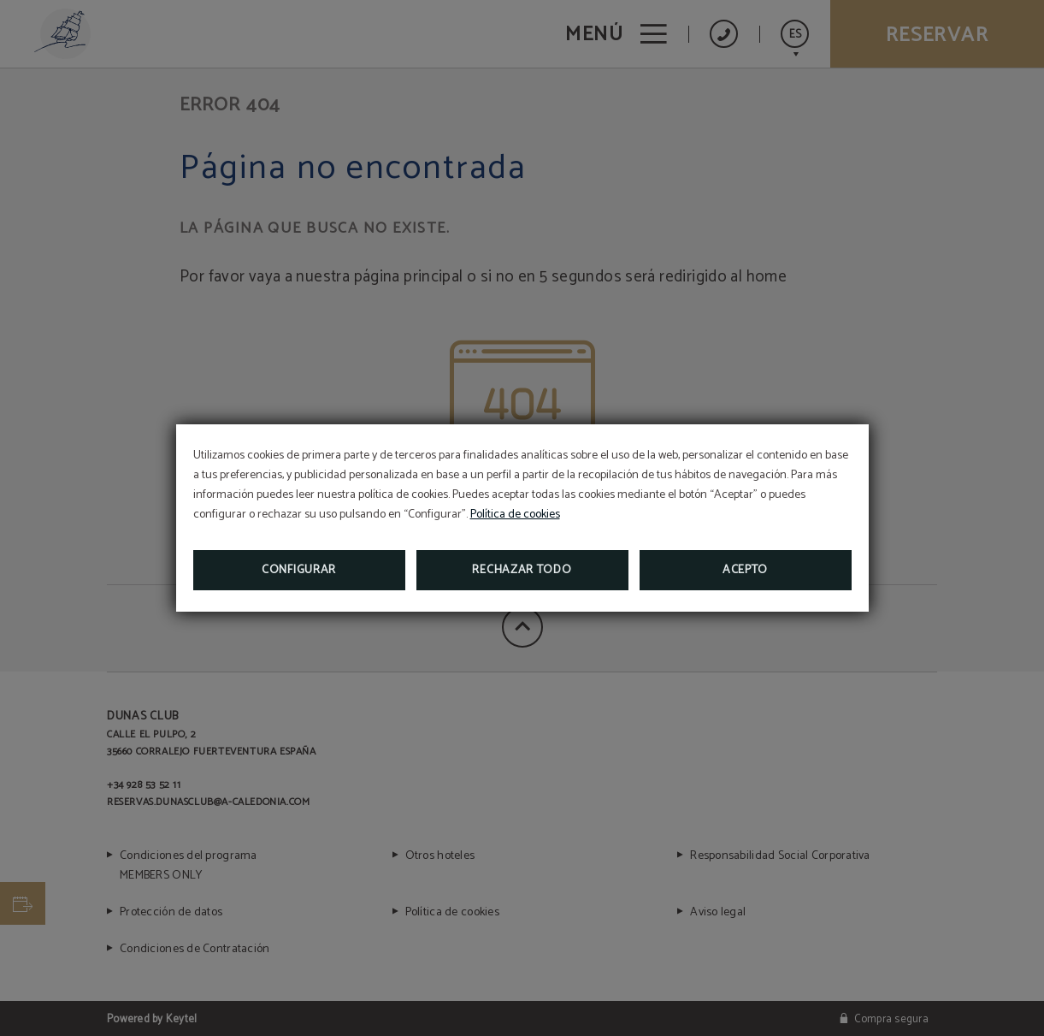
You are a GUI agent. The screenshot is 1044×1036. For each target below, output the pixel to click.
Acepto (745, 570)
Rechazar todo (521, 570)
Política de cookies (515, 514)
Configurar (299, 570)
